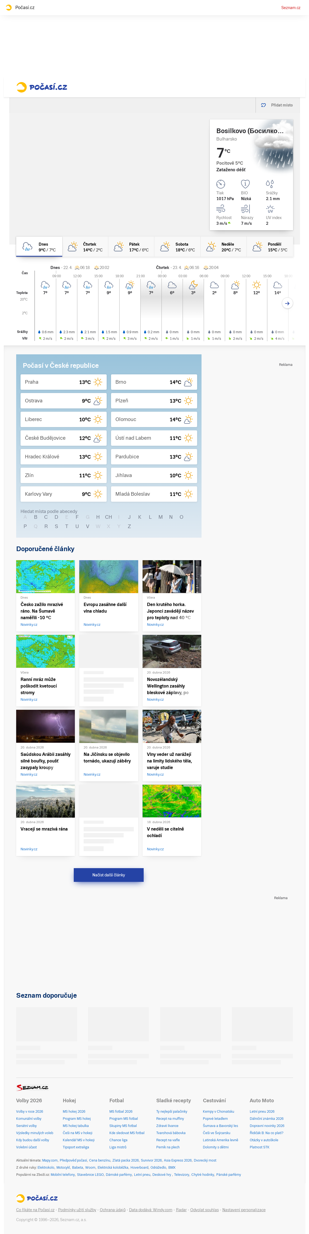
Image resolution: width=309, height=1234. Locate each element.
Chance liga (118, 1140)
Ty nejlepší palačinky (171, 1112)
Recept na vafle (168, 1140)
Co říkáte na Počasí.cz (35, 1210)
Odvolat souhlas (204, 1210)
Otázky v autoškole (264, 1140)
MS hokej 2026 (74, 1112)
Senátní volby (26, 1126)
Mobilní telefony (63, 1175)
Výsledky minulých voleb (34, 1133)
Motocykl (63, 1168)
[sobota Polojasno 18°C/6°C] (177, 247)
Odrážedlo (158, 1168)
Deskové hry (162, 1175)
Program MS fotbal (123, 1119)
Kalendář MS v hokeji (79, 1140)
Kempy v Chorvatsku (218, 1112)
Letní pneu (142, 1175)
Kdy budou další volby (32, 1140)
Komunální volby (28, 1119)
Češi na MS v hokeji (77, 1133)
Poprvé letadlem (215, 1119)
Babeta (77, 1168)
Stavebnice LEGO (90, 1175)
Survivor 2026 (151, 1160)
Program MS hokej (77, 1119)
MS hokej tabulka (76, 1126)
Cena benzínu (99, 1160)
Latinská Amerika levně (220, 1140)
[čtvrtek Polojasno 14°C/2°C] (85, 247)
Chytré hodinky (202, 1175)
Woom (90, 1168)
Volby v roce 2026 (29, 1112)
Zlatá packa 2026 (125, 1160)
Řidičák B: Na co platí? (267, 1133)
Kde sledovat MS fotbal (126, 1133)
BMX (171, 1168)
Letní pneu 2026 (262, 1112)
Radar (181, 1210)
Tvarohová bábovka (171, 1133)
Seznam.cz (291, 7)
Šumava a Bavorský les (220, 1126)
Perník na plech (168, 1147)
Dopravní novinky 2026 (267, 1126)
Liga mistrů (117, 1147)
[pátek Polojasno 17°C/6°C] (131, 247)
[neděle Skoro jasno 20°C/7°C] (224, 247)
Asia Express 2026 (178, 1160)
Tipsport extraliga (76, 1147)
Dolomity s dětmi (216, 1147)
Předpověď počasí (73, 1160)
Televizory (181, 1175)
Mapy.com (50, 1160)
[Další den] (287, 303)
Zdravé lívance (167, 1126)
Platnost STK (260, 1147)
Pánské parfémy (228, 1175)
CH (108, 517)
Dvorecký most (205, 1160)
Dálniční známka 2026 (267, 1119)
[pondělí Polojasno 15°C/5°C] (270, 247)
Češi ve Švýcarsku (216, 1133)
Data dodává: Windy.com (150, 1210)
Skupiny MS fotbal (123, 1126)
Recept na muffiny (170, 1119)
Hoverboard (139, 1168)
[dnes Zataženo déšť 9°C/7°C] (39, 247)
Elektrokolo (46, 1168)
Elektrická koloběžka (113, 1168)
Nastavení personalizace (244, 1210)
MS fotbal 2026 (120, 1112)
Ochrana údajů (113, 1210)
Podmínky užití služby (77, 1210)
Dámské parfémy (119, 1175)
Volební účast (26, 1147)
